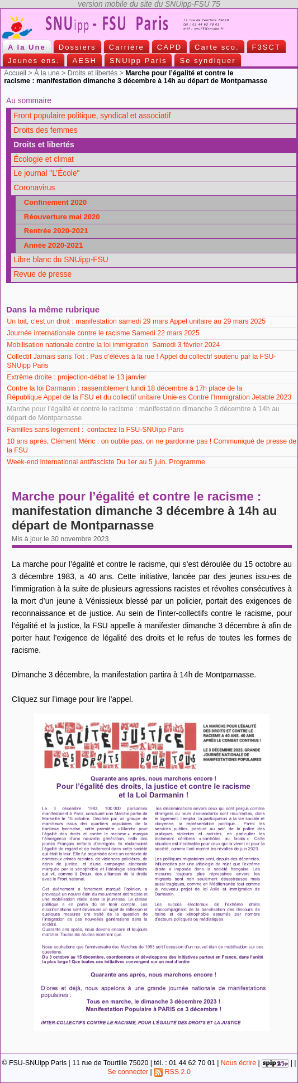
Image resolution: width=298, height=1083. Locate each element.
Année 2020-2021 (50, 245)
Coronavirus (34, 188)
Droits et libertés (92, 73)
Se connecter (127, 1072)
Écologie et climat (43, 159)
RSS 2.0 (172, 1072)
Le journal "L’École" (46, 173)
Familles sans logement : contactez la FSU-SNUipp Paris (95, 430)
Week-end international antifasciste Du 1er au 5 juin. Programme (106, 462)
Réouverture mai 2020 (59, 217)
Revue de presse (42, 274)
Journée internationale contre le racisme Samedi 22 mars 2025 (103, 333)
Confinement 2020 (52, 202)
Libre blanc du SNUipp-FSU (60, 260)
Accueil (15, 73)
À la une (46, 73)
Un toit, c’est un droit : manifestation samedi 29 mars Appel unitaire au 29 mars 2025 (136, 321)
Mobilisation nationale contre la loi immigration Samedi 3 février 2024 (113, 345)
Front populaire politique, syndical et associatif (92, 116)
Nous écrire (238, 1063)
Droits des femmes (45, 130)
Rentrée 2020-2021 (53, 231)
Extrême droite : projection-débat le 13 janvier (77, 377)
